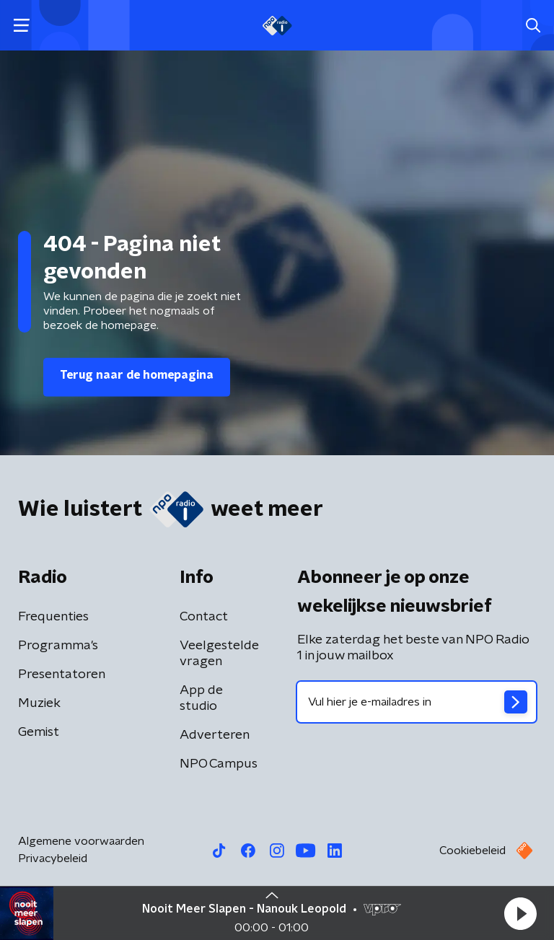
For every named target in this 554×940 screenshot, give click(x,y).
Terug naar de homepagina (137, 375)
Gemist (38, 732)
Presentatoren (61, 674)
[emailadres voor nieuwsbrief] (416, 702)
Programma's (58, 645)
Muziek (39, 703)
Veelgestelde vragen (219, 653)
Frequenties (53, 616)
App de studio (201, 698)
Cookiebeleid (472, 850)
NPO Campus (219, 763)
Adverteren (215, 735)
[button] (520, 913)
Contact (204, 616)
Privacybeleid (52, 858)
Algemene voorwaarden (81, 841)
